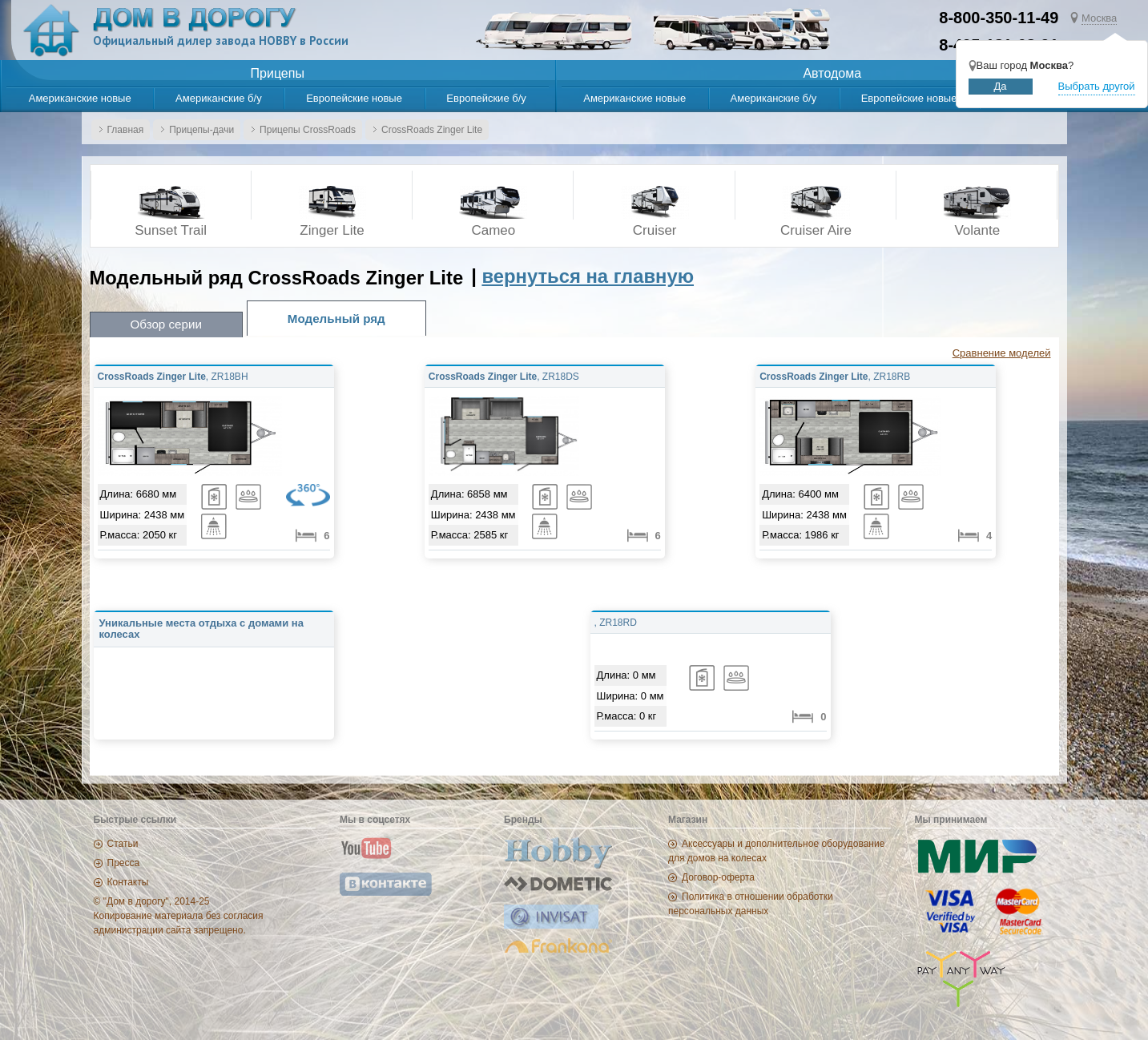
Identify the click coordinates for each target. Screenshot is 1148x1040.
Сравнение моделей (1002, 353)
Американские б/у (218, 98)
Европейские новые (354, 98)
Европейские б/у (486, 98)
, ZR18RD (615, 622)
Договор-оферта (718, 877)
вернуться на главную (587, 276)
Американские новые (80, 98)
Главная (125, 129)
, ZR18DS (504, 376)
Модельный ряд (336, 318)
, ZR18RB (834, 376)
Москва (1099, 18)
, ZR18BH (173, 376)
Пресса (123, 863)
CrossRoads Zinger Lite (431, 129)
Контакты (128, 882)
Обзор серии (166, 324)
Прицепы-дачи (201, 129)
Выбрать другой (1096, 86)
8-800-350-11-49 (998, 17)
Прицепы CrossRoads (308, 129)
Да (1000, 86)
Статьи (123, 843)
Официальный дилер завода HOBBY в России (220, 40)
